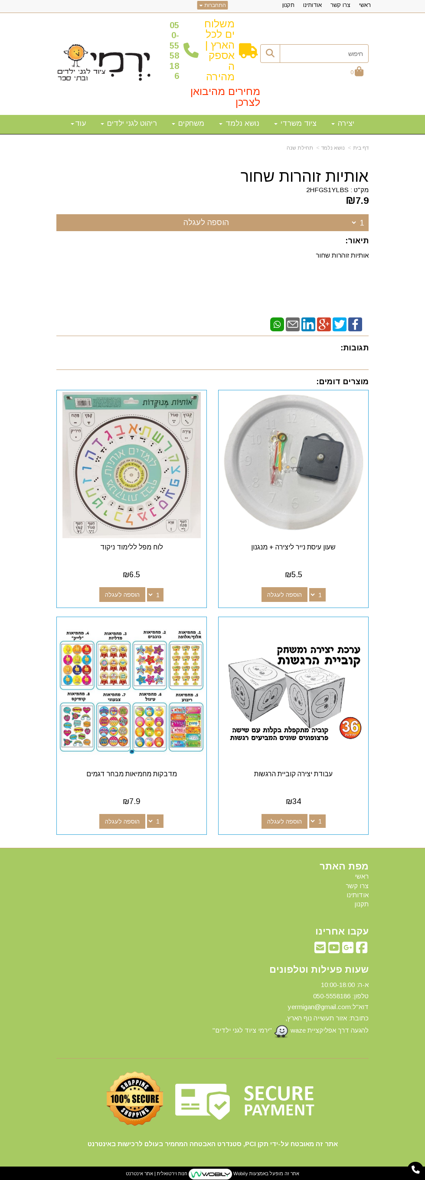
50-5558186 (174, 50)
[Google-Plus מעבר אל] (347, 948)
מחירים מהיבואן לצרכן (225, 96)
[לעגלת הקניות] (357, 72)
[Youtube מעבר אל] (334, 948)
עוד (78, 123)
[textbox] (212, 1009)
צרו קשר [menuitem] (340, 5)
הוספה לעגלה (206, 222)
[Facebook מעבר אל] (361, 948)
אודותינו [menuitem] (312, 5)
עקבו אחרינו (342, 930)
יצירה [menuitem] (342, 123)
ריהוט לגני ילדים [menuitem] (129, 123)
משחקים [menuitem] (188, 123)
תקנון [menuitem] (288, 5)
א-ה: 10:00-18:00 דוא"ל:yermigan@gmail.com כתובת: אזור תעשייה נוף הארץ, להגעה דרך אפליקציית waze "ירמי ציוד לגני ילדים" (290, 1008)
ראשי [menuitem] (365, 5)
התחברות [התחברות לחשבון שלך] (212, 5)
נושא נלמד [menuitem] (239, 123)
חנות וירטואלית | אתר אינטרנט (156, 1172)
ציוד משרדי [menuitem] (295, 123)
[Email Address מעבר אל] (320, 948)
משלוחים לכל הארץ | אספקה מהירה (219, 50)
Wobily (240, 1172)
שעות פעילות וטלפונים (319, 968)
